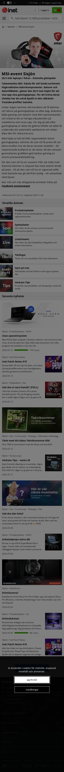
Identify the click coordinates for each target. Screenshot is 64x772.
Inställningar (32, 689)
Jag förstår (32, 679)
